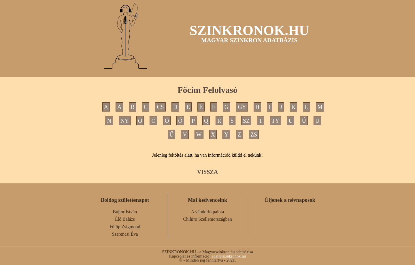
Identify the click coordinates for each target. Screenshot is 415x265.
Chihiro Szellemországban (207, 219)
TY (275, 121)
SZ (246, 121)
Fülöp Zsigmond (125, 226)
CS (160, 107)
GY (242, 107)
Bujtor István (125, 211)
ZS (253, 134)
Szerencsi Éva (125, 234)
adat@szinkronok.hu (229, 256)
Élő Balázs (125, 219)
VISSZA (207, 172)
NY (124, 121)
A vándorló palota (207, 211)
